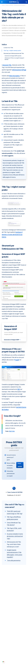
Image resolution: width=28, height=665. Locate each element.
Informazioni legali (14, 607)
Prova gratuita (20, 465)
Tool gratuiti (14, 639)
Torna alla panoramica (13, 560)
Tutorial (14, 641)
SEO (18, 389)
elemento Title (7, 65)
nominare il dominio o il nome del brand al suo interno (12, 234)
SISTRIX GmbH (14, 595)
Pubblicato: (10, 495)
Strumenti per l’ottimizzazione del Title (14, 53)
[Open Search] (26, 2)
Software (14, 612)
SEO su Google (14, 617)
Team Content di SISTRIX (14, 492)
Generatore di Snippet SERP (10, 327)
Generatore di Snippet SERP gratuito (13, 55)
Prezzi (14, 614)
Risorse (14, 626)
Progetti (16, 360)
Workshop (14, 631)
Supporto (14, 646)
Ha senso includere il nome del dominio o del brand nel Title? (15, 536)
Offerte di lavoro (14, 600)
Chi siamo (14, 597)
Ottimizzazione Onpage (19, 5)
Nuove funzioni (14, 651)
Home (3, 5)
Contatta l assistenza (14, 656)
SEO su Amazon (14, 619)
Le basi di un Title (8, 47)
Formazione (14, 602)
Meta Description (14, 76)
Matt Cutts (12, 431)
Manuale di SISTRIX (14, 649)
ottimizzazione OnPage (19, 70)
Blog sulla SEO (14, 636)
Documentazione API (14, 653)
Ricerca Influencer (14, 622)
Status (14, 658)
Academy (14, 634)
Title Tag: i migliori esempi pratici (12, 50)
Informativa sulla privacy (14, 604)
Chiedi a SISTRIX (9, 5)
